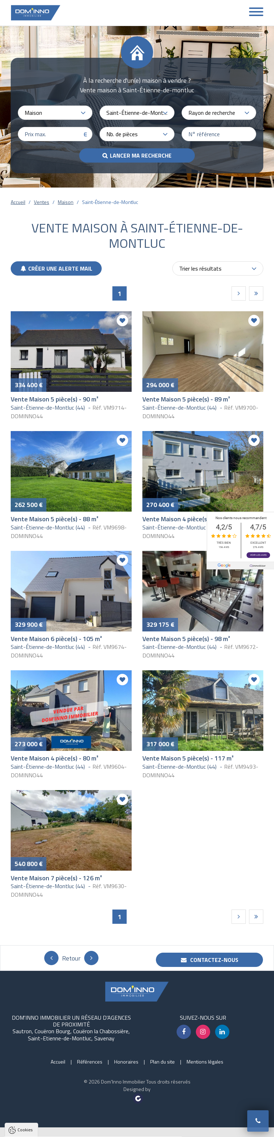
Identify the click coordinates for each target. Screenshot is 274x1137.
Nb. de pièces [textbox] (122, 134)
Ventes (41, 202)
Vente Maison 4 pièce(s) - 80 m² (54, 758)
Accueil (18, 202)
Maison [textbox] (33, 112)
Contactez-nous (209, 960)
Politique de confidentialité (41, 1115)
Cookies (24, 1043)
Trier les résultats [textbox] (200, 268)
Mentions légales (205, 1061)
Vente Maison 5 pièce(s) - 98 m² (186, 639)
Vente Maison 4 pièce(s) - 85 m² (186, 519)
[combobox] (55, 113)
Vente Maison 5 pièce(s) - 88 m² (54, 519)
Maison (65, 202)
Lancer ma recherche (141, 155)
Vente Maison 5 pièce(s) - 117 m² (188, 758)
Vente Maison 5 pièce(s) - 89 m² (186, 399)
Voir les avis (258, 555)
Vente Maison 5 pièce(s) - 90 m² (54, 399)
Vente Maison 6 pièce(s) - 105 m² (56, 639)
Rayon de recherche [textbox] (211, 112)
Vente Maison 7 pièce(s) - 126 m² (56, 878)
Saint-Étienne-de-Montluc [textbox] (136, 112)
